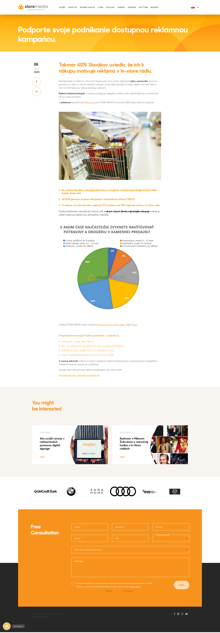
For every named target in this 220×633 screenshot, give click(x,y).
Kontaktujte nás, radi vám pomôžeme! (79, 375)
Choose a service (163, 535)
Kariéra (121, 7)
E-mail (159, 527)
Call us (108, 591)
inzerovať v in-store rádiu (111, 324)
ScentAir (132, 7)
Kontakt (155, 7)
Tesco (134, 324)
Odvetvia (72, 7)
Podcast (110, 7)
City (117, 539)
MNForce (89, 102)
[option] (45, 492)
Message (78, 562)
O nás (100, 7)
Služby (62, 7)
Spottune (143, 7)
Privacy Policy (135, 587)
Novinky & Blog (87, 7)
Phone (78, 539)
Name (77, 527)
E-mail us (128, 591)
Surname (120, 527)
